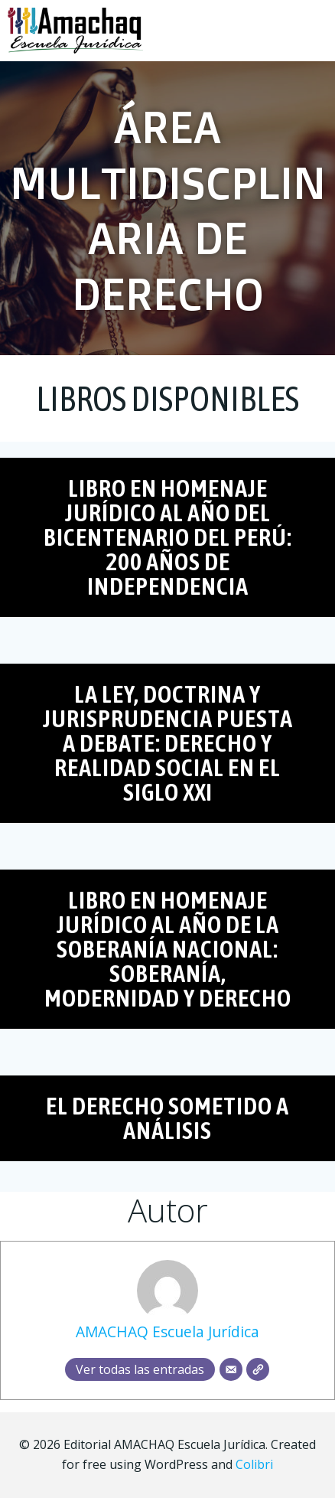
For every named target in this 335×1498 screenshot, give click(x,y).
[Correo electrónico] (231, 1369)
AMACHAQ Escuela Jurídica (167, 1331)
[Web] (257, 1369)
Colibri (254, 1464)
